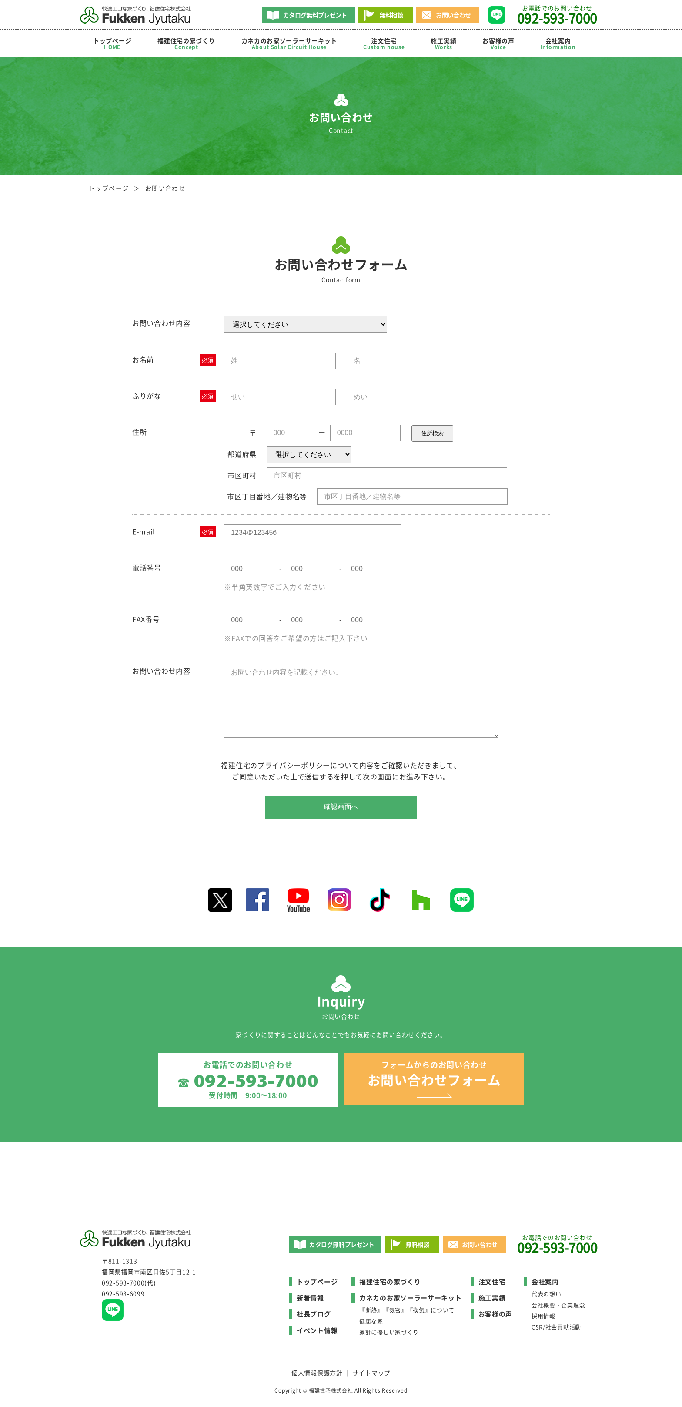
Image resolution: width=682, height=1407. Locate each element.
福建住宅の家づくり (186, 43)
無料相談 (391, 14)
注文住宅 (384, 43)
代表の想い (547, 1296)
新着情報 (310, 1300)
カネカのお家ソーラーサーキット (410, 1300)
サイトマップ (371, 1375)
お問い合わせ (453, 14)
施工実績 (443, 43)
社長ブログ (314, 1316)
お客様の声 (498, 43)
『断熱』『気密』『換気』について (407, 1312)
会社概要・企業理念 (558, 1307)
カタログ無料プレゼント (315, 14)
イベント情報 (317, 1333)
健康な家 (371, 1324)
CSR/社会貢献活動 (556, 1329)
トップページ (112, 43)
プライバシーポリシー (293, 765)
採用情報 (543, 1318)
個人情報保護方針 (317, 1375)
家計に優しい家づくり (389, 1334)
